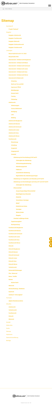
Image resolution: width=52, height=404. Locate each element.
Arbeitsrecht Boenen (14, 123)
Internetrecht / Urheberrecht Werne (18, 75)
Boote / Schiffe (13, 276)
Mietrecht (11, 285)
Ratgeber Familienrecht (15, 38)
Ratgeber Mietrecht (14, 41)
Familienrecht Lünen (14, 236)
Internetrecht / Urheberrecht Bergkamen (20, 59)
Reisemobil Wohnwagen (15, 270)
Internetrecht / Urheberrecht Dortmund (19, 65)
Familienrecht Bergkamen (16, 227)
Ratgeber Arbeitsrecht (15, 35)
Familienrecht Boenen (15, 230)
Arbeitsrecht (12, 102)
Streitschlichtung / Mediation (17, 288)
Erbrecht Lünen (13, 258)
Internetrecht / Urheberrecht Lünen (18, 69)
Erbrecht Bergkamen (14, 249)
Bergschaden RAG (14, 56)
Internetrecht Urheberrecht (16, 78)
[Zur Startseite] (17, 5)
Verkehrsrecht (13, 267)
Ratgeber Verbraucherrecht (16, 44)
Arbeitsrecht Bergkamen (15, 120)
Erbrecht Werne (13, 264)
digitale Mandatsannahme (16, 301)
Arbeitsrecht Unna (14, 133)
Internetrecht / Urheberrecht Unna (18, 72)
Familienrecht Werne (14, 243)
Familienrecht (12, 139)
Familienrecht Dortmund (15, 233)
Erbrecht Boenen (13, 252)
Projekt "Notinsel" (13, 29)
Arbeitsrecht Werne (14, 136)
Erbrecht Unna (12, 261)
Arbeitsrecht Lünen (14, 130)
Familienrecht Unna (14, 240)
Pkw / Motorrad (13, 273)
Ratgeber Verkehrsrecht (15, 47)
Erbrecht (11, 246)
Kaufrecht (11, 291)
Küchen (11, 279)
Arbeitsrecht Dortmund (15, 127)
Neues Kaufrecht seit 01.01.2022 (17, 53)
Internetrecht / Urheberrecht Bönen (18, 62)
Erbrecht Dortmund (14, 255)
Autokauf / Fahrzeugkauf (15, 294)
